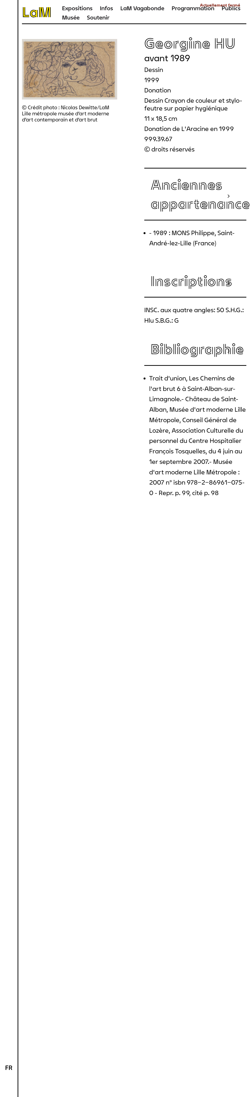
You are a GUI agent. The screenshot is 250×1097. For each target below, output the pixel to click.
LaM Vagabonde (142, 8)
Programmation (193, 8)
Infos (106, 8)
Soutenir (98, 17)
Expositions (77, 8)
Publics (231, 8)
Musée (71, 17)
